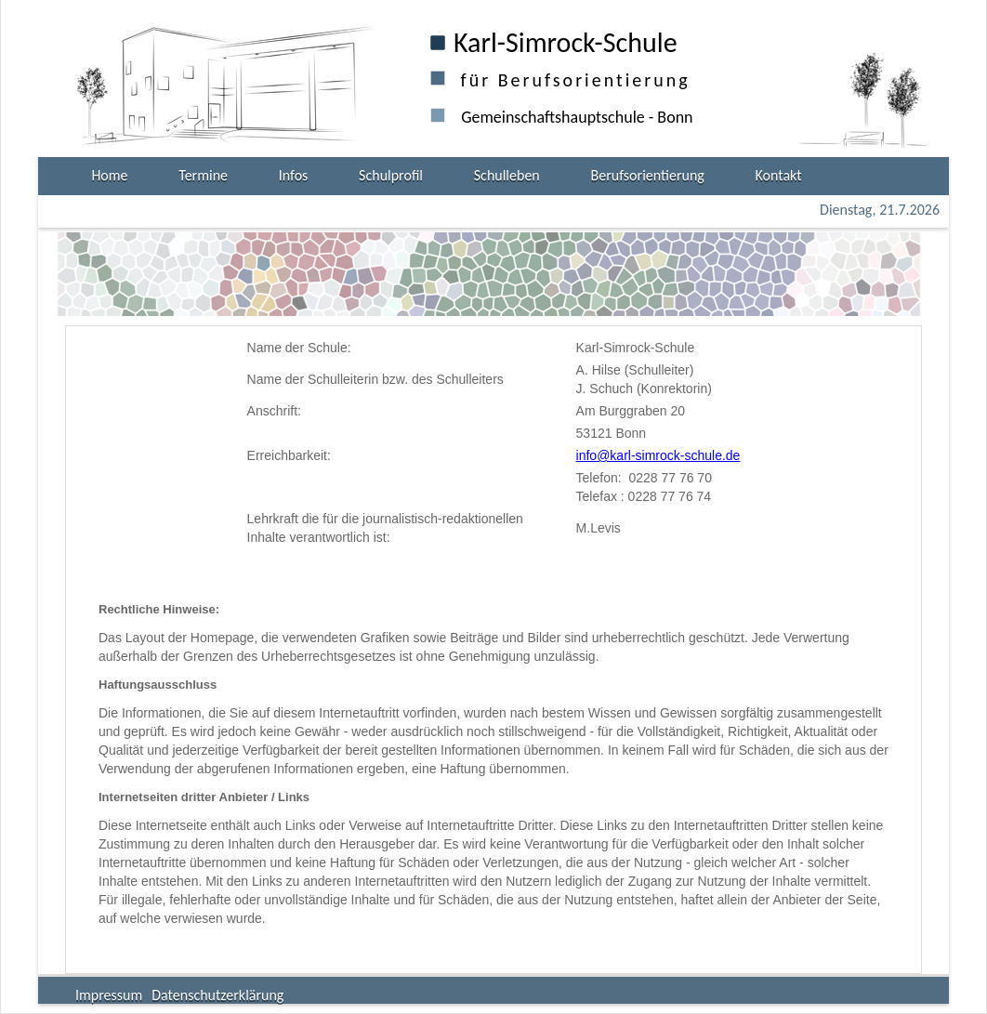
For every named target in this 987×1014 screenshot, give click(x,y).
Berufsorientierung (647, 175)
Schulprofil (391, 175)
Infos (294, 175)
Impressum (108, 995)
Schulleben (507, 175)
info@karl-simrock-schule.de (658, 455)
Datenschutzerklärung (217, 995)
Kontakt (779, 175)
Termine (203, 175)
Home (109, 175)
